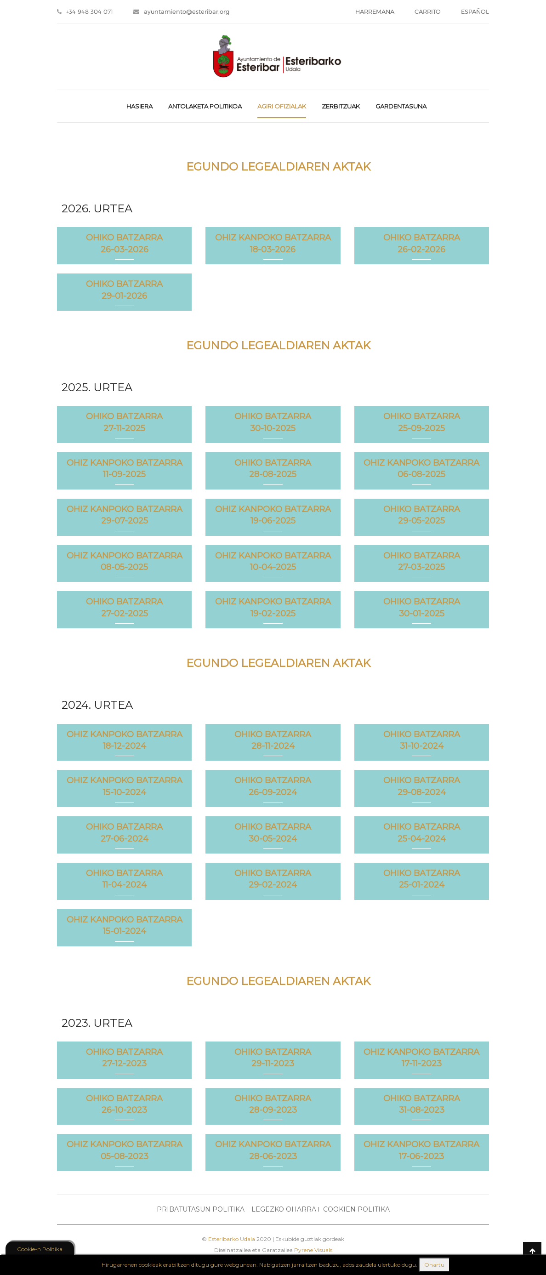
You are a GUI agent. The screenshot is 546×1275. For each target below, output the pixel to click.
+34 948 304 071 (85, 11)
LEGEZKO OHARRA (283, 1209)
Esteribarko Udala (231, 1238)
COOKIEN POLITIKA (356, 1209)
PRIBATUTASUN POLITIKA (201, 1209)
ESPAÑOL (475, 11)
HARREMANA (374, 11)
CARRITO (428, 11)
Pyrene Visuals (313, 1250)
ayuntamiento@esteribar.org (181, 11)
